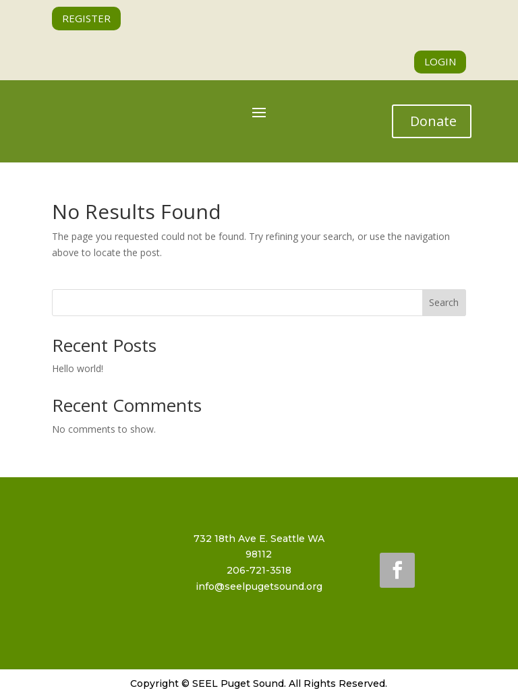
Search (444, 302)
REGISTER (86, 18)
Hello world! (77, 368)
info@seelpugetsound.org (259, 586)
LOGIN (440, 61)
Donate (433, 121)
